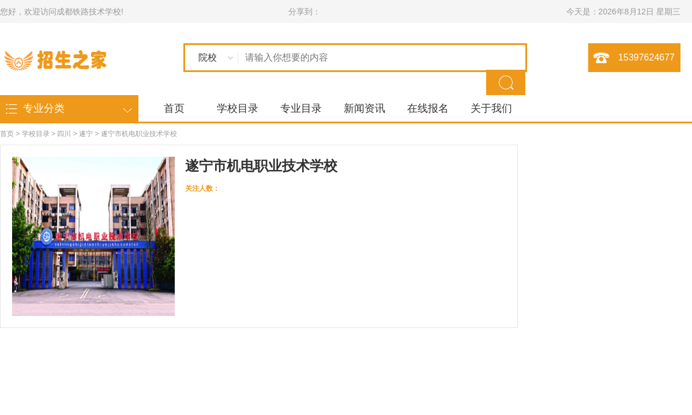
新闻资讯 (364, 108)
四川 (64, 134)
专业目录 (301, 108)
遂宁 (86, 134)
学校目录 (237, 108)
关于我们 (491, 108)
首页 (174, 108)
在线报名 (428, 108)
